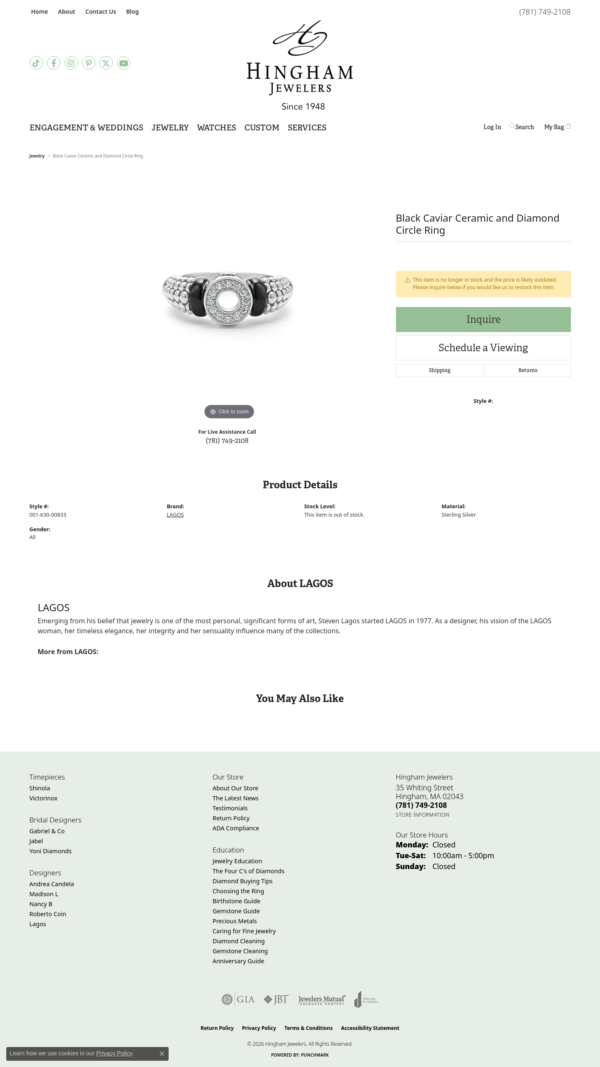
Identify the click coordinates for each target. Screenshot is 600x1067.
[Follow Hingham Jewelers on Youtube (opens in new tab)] (123, 63)
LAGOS (175, 514)
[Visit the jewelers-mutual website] (322, 999)
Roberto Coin (48, 914)
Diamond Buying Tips (243, 881)
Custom (261, 127)
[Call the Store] (421, 805)
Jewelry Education (237, 861)
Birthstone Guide (237, 901)
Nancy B (41, 904)
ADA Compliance (236, 828)
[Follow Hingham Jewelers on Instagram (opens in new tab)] (71, 63)
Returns (528, 370)
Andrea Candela (52, 884)
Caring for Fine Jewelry (244, 931)
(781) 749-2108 (227, 440)
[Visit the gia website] (238, 999)
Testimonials (230, 808)
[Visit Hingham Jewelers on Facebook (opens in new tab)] (53, 63)
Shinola (40, 788)
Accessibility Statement (370, 1028)
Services (307, 127)
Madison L (44, 894)
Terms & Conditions (308, 1028)
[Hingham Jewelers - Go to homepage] (300, 65)
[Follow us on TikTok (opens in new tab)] (36, 63)
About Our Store (236, 788)
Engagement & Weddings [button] (86, 127)
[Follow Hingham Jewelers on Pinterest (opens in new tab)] (88, 63)
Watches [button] (216, 127)
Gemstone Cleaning (240, 951)
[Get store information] (423, 814)
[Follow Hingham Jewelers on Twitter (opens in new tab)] (106, 63)
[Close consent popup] (161, 1053)
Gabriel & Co (47, 831)
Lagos (38, 924)
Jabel (36, 841)
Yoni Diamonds (51, 851)
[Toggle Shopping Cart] (557, 126)
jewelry (37, 156)
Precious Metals (235, 921)
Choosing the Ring (238, 891)
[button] (65, 11)
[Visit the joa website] (366, 999)
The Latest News (236, 798)
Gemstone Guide (236, 911)
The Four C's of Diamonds (249, 871)
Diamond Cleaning (239, 941)
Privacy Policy (259, 1028)
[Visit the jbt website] (276, 999)
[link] (39, 11)
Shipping (440, 370)
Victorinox (44, 798)
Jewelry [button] (170, 127)
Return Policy (231, 818)
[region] (229, 297)
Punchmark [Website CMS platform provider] (315, 1055)
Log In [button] (492, 128)
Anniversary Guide (238, 961)
